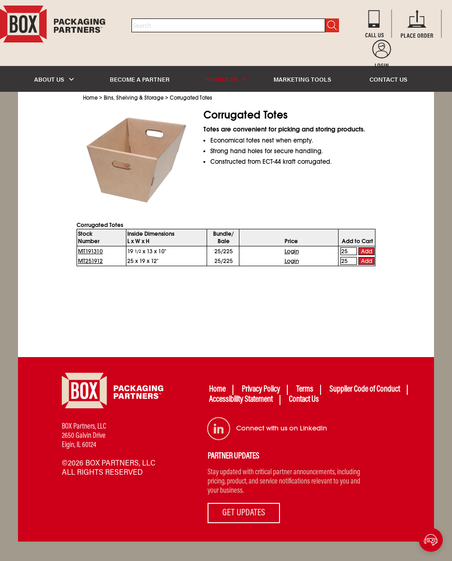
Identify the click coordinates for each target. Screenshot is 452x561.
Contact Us (304, 400)
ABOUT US (54, 79)
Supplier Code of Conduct (364, 390)
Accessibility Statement (241, 400)
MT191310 (90, 251)
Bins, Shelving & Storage (134, 98)
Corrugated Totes (191, 98)
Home (90, 98)
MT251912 (90, 261)
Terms (304, 390)
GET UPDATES (243, 513)
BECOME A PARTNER (140, 79)
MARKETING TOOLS (302, 79)
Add (366, 251)
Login (292, 251)
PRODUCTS (226, 79)
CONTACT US (388, 79)
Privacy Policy (261, 390)
